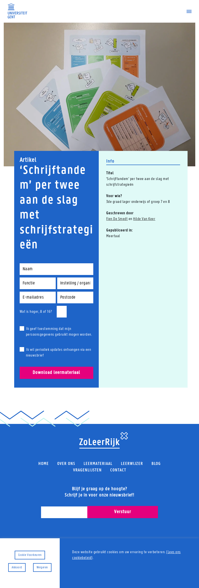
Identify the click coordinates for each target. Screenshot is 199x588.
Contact (118, 470)
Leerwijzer (132, 464)
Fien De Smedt (117, 219)
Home (43, 464)
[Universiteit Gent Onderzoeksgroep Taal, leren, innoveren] (17, 10)
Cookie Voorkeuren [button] (30, 555)
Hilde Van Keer (144, 219)
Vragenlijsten (87, 470)
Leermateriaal (98, 464)
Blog (156, 464)
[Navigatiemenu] (187, 11)
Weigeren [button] (42, 567)
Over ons (66, 464)
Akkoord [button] (17, 567)
